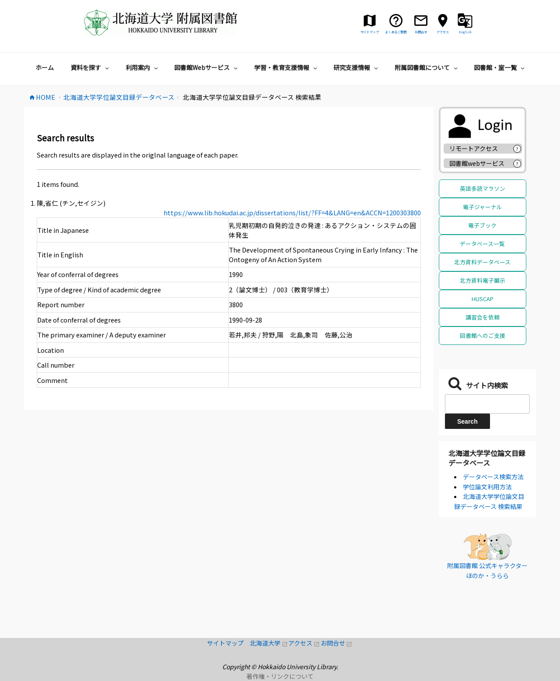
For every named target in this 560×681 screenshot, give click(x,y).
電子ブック (482, 225)
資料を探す (90, 67)
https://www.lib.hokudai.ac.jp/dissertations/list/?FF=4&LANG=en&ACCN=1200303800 (292, 212)
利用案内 (143, 67)
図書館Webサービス (207, 67)
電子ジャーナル (482, 207)
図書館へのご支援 (482, 335)
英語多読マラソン (482, 188)
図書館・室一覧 (500, 67)
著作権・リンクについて (280, 676)
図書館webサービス (476, 163)
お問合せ (337, 643)
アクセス (304, 643)
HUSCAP (483, 299)
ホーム (44, 67)
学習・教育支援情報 (286, 67)
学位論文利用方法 (487, 486)
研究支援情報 (356, 67)
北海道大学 (269, 643)
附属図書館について (427, 67)
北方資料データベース (482, 262)
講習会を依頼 (483, 317)
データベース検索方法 (493, 476)
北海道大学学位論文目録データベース (486, 458)
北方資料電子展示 (482, 280)
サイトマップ (228, 643)
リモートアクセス (473, 148)
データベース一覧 (482, 243)
